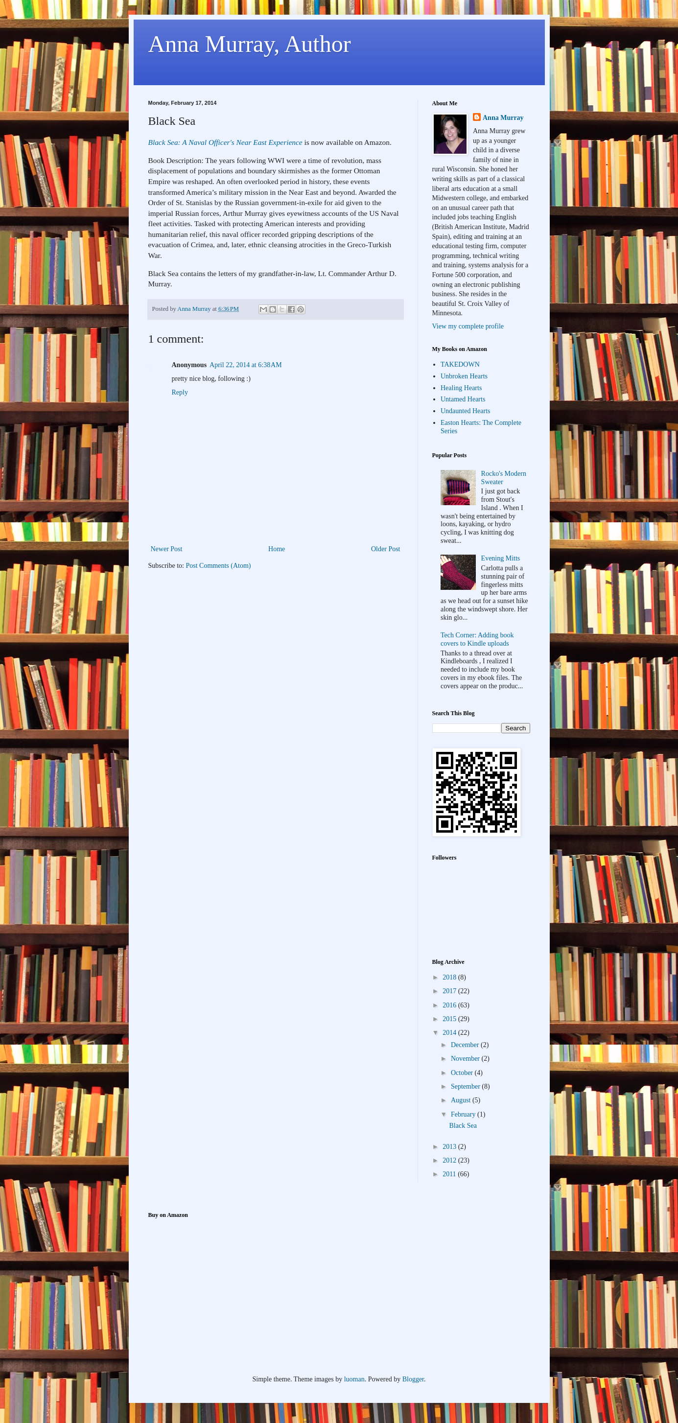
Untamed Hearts (463, 399)
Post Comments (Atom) (218, 565)
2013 (450, 1146)
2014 (450, 1032)
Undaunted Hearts (465, 411)
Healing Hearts (461, 388)
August (461, 1100)
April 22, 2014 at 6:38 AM (246, 365)
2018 (450, 977)
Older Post (385, 549)
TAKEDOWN (460, 364)
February (464, 1114)
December (466, 1045)
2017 (450, 991)
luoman (354, 1379)
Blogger (413, 1379)
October (463, 1072)
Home (276, 549)
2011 (450, 1174)
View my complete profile (468, 326)
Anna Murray (503, 117)
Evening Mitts (500, 558)
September (466, 1086)
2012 (450, 1160)
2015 (450, 1019)
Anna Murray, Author (249, 44)
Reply (180, 392)
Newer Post (167, 549)
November (466, 1058)
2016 (450, 1005)
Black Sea (462, 1125)
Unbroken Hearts (464, 376)
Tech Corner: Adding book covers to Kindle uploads (477, 639)
